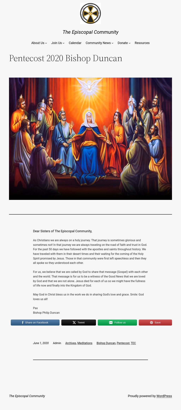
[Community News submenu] (112, 43)
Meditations (84, 343)
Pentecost (123, 343)
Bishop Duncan (106, 343)
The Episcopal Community (90, 32)
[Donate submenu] (130, 43)
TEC (133, 343)
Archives (70, 343)
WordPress (164, 396)
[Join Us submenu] (64, 43)
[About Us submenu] (46, 43)
